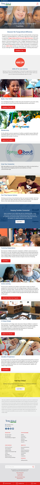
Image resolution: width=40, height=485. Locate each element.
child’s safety (9, 46)
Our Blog (23, 458)
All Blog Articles (24, 460)
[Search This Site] (20, 466)
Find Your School (3, 6)
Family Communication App (10, 451)
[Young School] (6, 4)
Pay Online (9, 426)
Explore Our (8, 140)
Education (7, 432)
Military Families (8, 455)
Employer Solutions (25, 451)
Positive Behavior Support (10, 437)
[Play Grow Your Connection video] (20, 152)
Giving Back (23, 453)
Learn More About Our (11, 298)
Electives (23, 439)
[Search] (33, 467)
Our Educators (8, 436)
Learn (20, 221)
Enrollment (7, 454)
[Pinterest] (11, 429)
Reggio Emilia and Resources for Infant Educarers (21, 38)
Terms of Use (20, 475)
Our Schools (8, 445)
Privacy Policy (20, 474)
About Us (23, 445)
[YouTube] (13, 429)
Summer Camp (24, 440)
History (22, 454)
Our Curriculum (8, 434)
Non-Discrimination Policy (20, 477)
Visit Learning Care (20, 472)
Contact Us (23, 455)
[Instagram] (8, 429)
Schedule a (20, 50)
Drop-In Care (23, 437)
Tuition (6, 453)
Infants (22, 434)
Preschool (23, 436)
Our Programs (24, 432)
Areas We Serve (20, 478)
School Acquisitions (25, 450)
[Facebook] (6, 429)
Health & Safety (8, 450)
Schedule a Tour (8, 107)
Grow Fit (22, 442)
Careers (22, 448)
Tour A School (8, 448)
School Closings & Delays (10, 457)
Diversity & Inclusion (25, 447)
